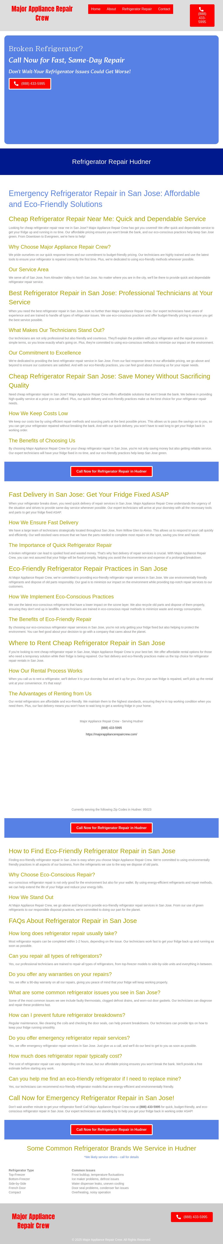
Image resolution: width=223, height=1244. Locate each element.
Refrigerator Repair (137, 9)
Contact (164, 9)
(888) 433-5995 (111, 727)
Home (96, 9)
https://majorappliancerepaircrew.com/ (111, 734)
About (111, 9)
